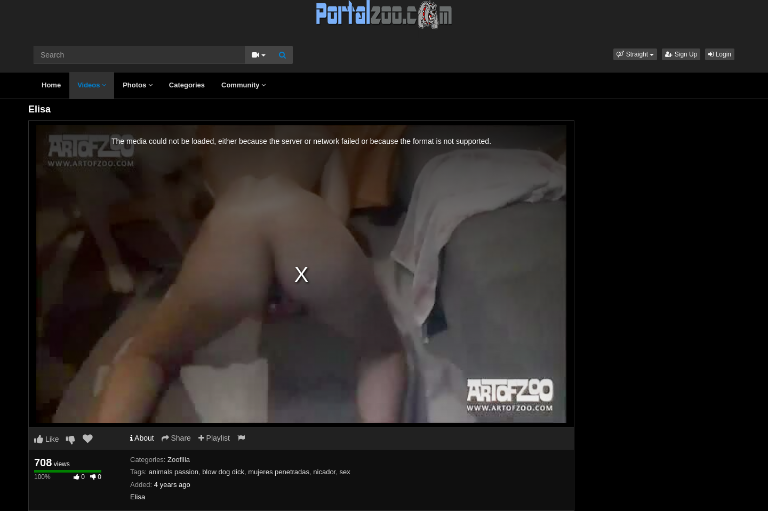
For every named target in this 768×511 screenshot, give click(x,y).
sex (344, 472)
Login (719, 54)
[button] (635, 54)
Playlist (214, 438)
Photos (138, 85)
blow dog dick (223, 472)
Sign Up (681, 54)
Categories (187, 85)
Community (243, 85)
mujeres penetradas (278, 472)
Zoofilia (178, 460)
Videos (91, 85)
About (142, 438)
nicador (324, 472)
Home (51, 85)
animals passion (173, 472)
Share (176, 438)
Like (46, 439)
